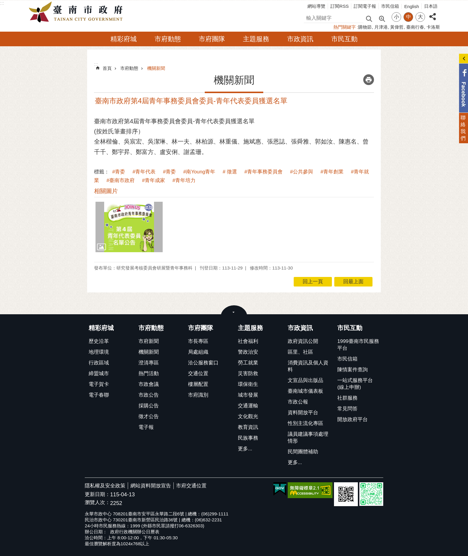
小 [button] (396, 17)
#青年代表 (144, 172)
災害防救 (248, 373)
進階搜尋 (382, 18)
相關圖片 (106, 191)
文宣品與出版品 (305, 380)
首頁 (107, 68)
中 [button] (408, 17)
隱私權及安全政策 (105, 486)
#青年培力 (184, 180)
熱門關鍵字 (344, 27)
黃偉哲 (397, 27)
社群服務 (347, 398)
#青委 (118, 172)
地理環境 (99, 352)
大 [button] (420, 17)
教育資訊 (248, 427)
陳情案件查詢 (352, 369)
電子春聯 (99, 395)
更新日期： (97, 494)
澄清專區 (148, 363)
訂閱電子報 (365, 6)
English (411, 6)
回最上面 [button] (353, 281)
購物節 (365, 27)
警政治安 (248, 352)
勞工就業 (248, 363)
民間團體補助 (303, 452)
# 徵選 (230, 172)
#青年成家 (153, 180)
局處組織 (198, 352)
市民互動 (344, 39)
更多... (245, 449)
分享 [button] (432, 13)
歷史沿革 (99, 341)
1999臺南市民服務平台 (358, 344)
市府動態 (168, 39)
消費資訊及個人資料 (308, 366)
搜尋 (309, 17)
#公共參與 (301, 172)
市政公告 (148, 395)
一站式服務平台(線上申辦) (355, 384)
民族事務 (248, 438)
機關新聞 (156, 68)
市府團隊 (212, 39)
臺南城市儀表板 (305, 391)
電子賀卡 (99, 384)
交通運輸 (248, 406)
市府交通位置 (191, 486)
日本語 (431, 6)
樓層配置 (198, 384)
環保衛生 (248, 384)
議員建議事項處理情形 (308, 437)
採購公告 (148, 406)
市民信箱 (390, 6)
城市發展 (248, 395)
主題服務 (256, 39)
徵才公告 (148, 416)
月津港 (381, 27)
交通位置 (198, 373)
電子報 (146, 427)
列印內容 (368, 79)
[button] (129, 227)
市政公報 (298, 402)
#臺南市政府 (121, 180)
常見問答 (347, 409)
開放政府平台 (352, 419)
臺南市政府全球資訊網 (77, 12)
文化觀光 (248, 416)
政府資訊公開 (303, 341)
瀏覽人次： (97, 502)
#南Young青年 (199, 172)
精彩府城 (123, 39)
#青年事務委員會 (263, 172)
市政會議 (148, 384)
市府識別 (198, 395)
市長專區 (198, 341)
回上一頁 (313, 281)
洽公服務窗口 (203, 363)
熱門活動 (148, 373)
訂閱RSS (339, 6)
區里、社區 (300, 352)
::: (2, 3)
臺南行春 (415, 27)
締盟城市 (99, 373)
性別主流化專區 (305, 423)
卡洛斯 (433, 27)
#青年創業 (332, 172)
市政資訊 (300, 39)
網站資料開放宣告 (150, 486)
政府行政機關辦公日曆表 (134, 531)
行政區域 (99, 363)
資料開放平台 (303, 412)
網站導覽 (316, 6)
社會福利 (248, 341)
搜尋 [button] (369, 18)
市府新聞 (148, 341)
